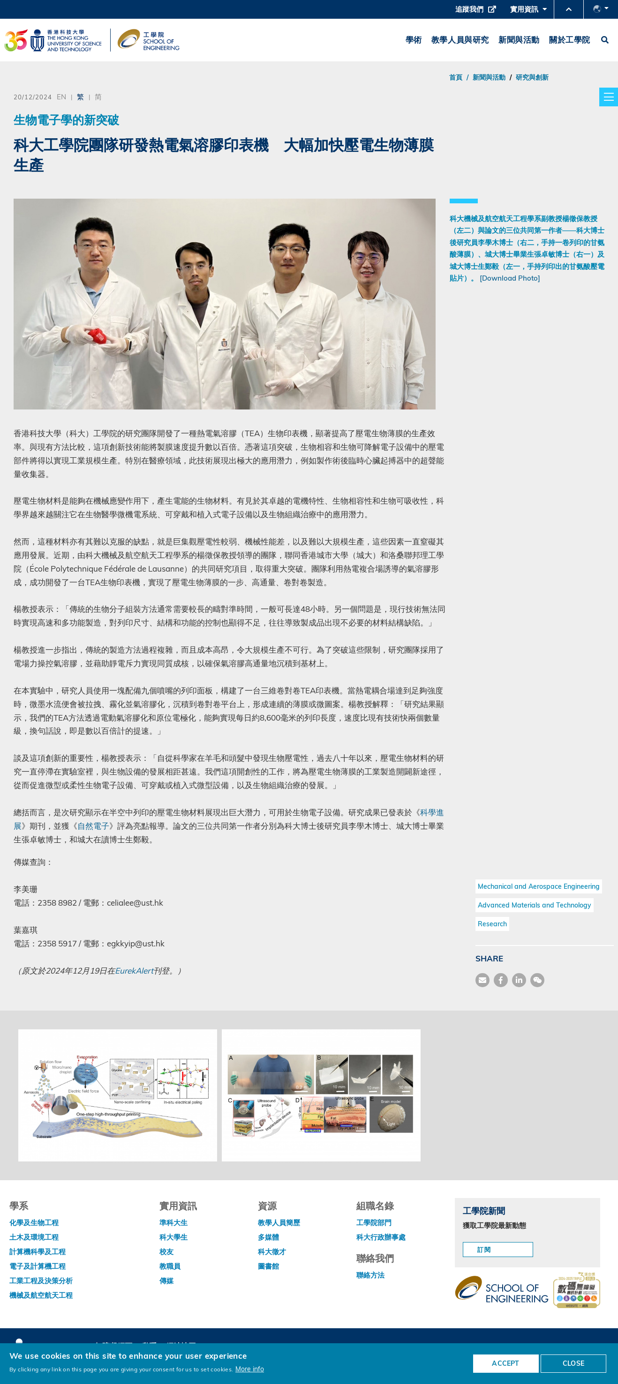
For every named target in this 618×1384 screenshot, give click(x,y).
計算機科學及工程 (37, 1251)
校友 (166, 1251)
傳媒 (166, 1280)
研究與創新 (532, 77)
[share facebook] (501, 980)
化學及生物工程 (34, 1222)
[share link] (519, 980)
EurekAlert (134, 970)
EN (61, 96)
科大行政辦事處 (381, 1237)
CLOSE (573, 1363)
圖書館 (268, 1266)
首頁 (455, 77)
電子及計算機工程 (37, 1266)
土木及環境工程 (34, 1237)
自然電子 (93, 825)
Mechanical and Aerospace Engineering (539, 886)
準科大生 (173, 1222)
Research (492, 924)
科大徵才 (272, 1251)
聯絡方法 (370, 1275)
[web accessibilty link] (576, 1291)
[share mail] (482, 980)
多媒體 (268, 1237)
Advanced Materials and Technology (534, 905)
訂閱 (484, 1249)
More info (249, 1368)
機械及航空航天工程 (41, 1295)
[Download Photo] (510, 278)
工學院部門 (374, 1222)
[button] (569, 9)
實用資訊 (528, 12)
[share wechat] (537, 980)
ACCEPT (505, 1363)
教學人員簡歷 (279, 1222)
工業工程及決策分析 (41, 1280)
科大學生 (173, 1237)
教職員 (170, 1266)
